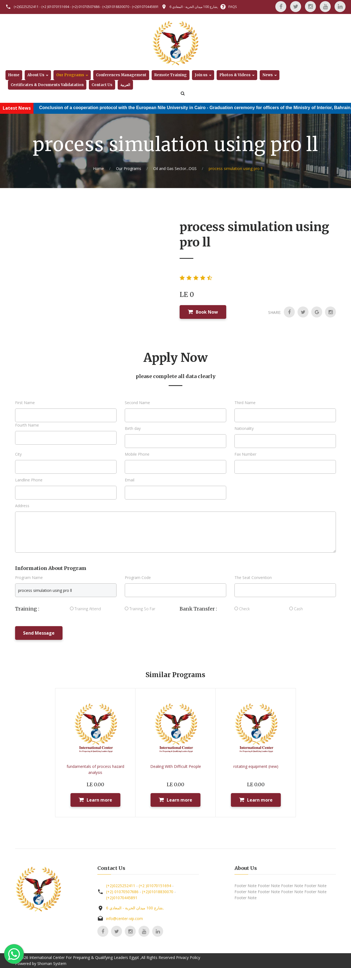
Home (13, 75)
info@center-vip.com (124, 918)
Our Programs (70, 75)
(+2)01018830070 (115, 6)
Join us (201, 75)
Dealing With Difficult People (175, 766)
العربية (125, 85)
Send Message (39, 633)
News (267, 75)
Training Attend (85, 608)
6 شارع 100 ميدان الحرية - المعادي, (193, 6)
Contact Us (102, 85)
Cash (296, 608)
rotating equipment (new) (255, 766)
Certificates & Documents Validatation (47, 85)
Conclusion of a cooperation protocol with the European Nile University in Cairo (130, 107)
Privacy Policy (188, 957)
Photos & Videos (235, 75)
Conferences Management (121, 75)
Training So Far (140, 608)
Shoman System (51, 963)
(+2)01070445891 (145, 6)
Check (242, 608)
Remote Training (170, 75)
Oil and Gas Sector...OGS (175, 168)
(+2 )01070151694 (55, 6)
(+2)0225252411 (26, 6)
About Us (35, 75)
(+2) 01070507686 (86, 6)
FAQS (232, 6)
